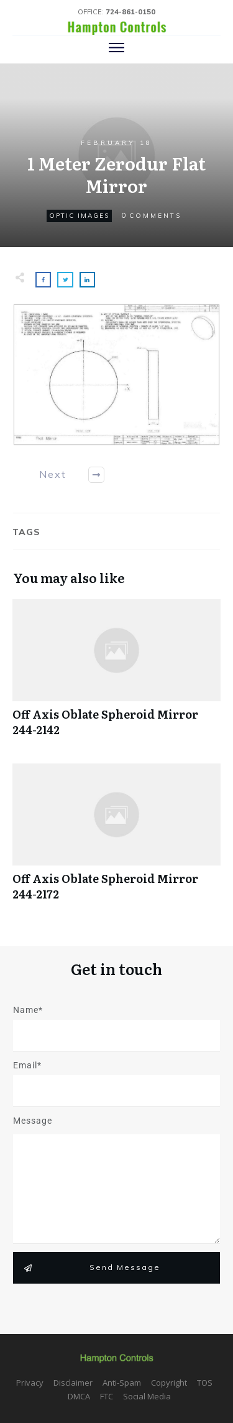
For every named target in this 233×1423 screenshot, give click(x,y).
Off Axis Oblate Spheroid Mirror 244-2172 (116, 838)
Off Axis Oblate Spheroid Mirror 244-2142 (116, 674)
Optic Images (79, 216)
